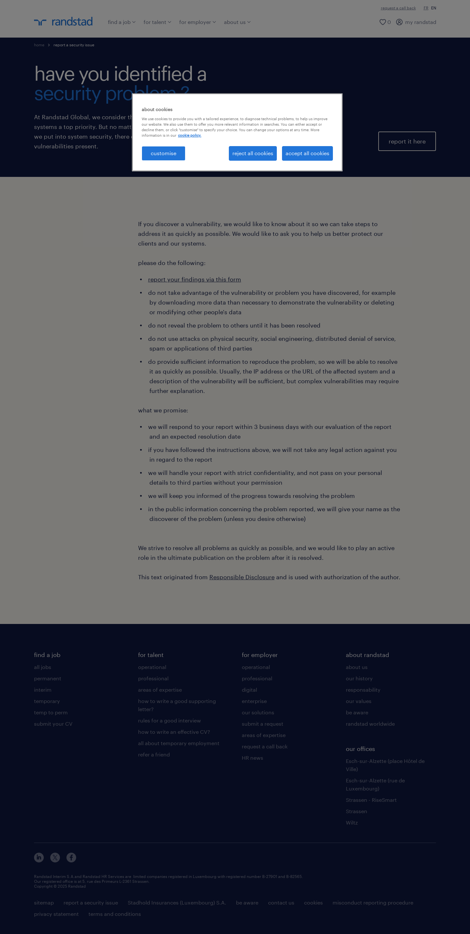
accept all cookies (307, 153)
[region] (237, 132)
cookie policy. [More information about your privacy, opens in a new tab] (189, 135)
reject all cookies (252, 153)
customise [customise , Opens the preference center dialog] (163, 153)
